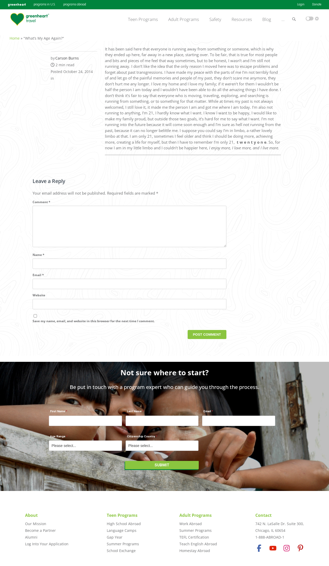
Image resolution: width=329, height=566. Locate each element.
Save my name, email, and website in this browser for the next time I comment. (94, 326)
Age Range (57, 439)
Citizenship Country (141, 439)
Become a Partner (40, 530)
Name (38, 260)
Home (15, 35)
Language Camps (121, 530)
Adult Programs (183, 19)
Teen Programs (143, 19)
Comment (41, 199)
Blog (266, 19)
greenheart (17, 4)
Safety (215, 19)
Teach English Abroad (198, 543)
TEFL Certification (194, 537)
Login (300, 4)
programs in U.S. (45, 4)
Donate (316, 4)
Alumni (31, 537)
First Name (57, 414)
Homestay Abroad (194, 550)
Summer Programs (123, 543)
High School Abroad (124, 523)
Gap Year (115, 537)
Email (38, 280)
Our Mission (35, 523)
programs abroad (74, 4)
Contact (263, 515)
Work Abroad (190, 523)
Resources (242, 19)
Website (39, 300)
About (31, 515)
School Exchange (121, 550)
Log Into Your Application (46, 543)
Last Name (134, 414)
